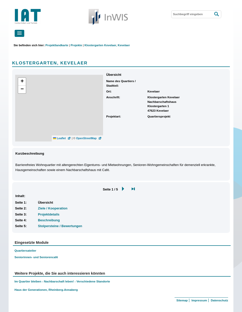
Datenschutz (219, 300)
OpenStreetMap (86, 138)
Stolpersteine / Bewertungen (60, 226)
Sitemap (182, 300)
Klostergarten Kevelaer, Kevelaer (107, 45)
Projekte (76, 45)
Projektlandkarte (56, 45)
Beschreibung (49, 220)
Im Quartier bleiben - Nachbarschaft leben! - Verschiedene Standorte (62, 281)
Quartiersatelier (25, 250)
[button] (19, 33)
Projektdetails (48, 214)
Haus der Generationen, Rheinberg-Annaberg (46, 289)
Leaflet (59, 138)
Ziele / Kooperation (52, 208)
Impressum (199, 300)
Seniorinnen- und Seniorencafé (36, 257)
